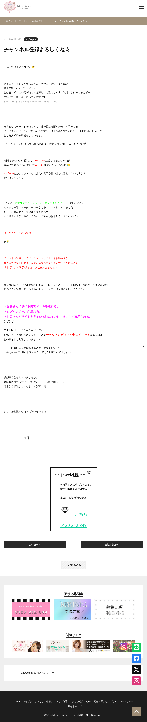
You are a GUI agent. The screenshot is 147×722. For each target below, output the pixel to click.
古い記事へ (35, 544)
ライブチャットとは (33, 701)
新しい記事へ (112, 544)
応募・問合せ (101, 701)
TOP (18, 701)
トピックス (31, 39)
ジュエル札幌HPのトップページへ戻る (25, 411)
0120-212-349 (73, 525)
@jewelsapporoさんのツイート (38, 672)
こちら (75, 514)
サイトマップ (75, 706)
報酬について (53, 701)
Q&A (88, 701)
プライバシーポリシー (122, 701)
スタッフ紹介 (77, 701)
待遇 (65, 701)
